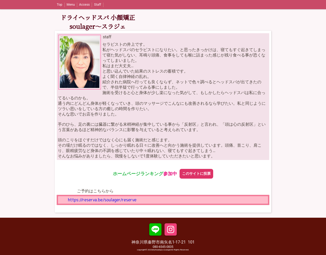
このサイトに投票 (196, 173)
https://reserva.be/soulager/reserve (102, 200)
